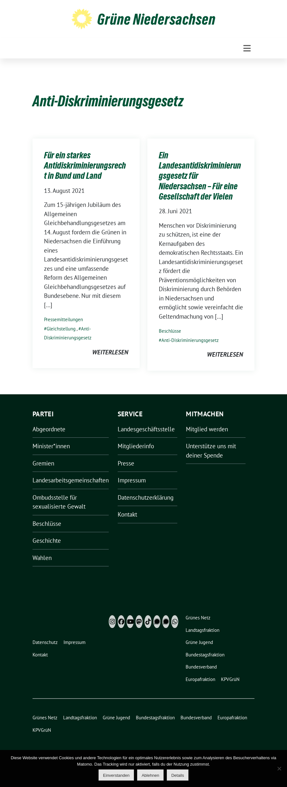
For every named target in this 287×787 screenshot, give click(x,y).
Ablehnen (150, 775)
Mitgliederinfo (136, 446)
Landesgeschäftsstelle (146, 429)
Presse (126, 463)
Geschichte (47, 540)
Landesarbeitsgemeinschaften (71, 480)
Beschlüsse (170, 331)
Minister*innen (51, 446)
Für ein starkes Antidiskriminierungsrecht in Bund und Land (85, 165)
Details (177, 775)
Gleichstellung (61, 329)
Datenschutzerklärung (145, 497)
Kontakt (127, 514)
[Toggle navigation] (246, 48)
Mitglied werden (207, 429)
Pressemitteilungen (63, 319)
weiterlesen (110, 352)
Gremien (43, 463)
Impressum (132, 480)
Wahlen (42, 558)
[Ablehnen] (279, 768)
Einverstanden (116, 775)
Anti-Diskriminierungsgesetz (190, 340)
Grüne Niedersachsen (156, 19)
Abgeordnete (49, 429)
